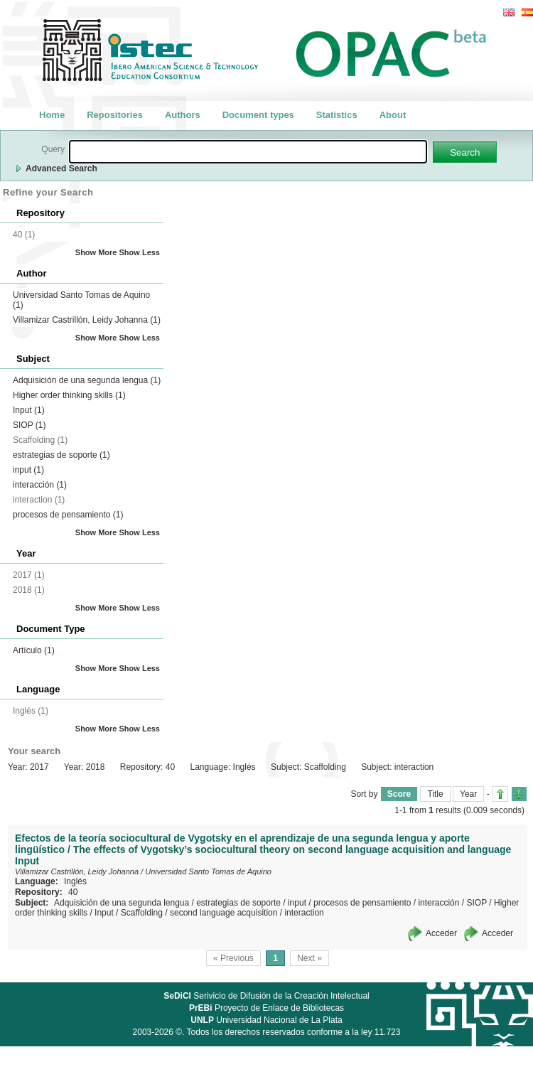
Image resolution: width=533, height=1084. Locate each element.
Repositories (115, 114)
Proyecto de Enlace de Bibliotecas (266, 1008)
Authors (182, 114)
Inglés (75, 881)
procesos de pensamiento (68, 515)
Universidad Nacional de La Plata (266, 1020)
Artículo (34, 650)
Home (52, 114)
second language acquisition (223, 913)
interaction (303, 913)
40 (72, 892)
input (28, 470)
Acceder (441, 933)
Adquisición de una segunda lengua (87, 380)
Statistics (336, 114)
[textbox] (248, 151)
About (393, 114)
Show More (96, 252)
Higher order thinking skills (69, 395)
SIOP (29, 425)
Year (468, 794)
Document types (258, 114)
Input (29, 410)
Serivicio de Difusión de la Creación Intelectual (266, 996)
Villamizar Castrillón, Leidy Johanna (87, 320)
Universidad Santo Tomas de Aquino (208, 871)
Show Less (139, 252)
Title (435, 794)
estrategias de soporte (61, 455)
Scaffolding (142, 913)
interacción (40, 485)
